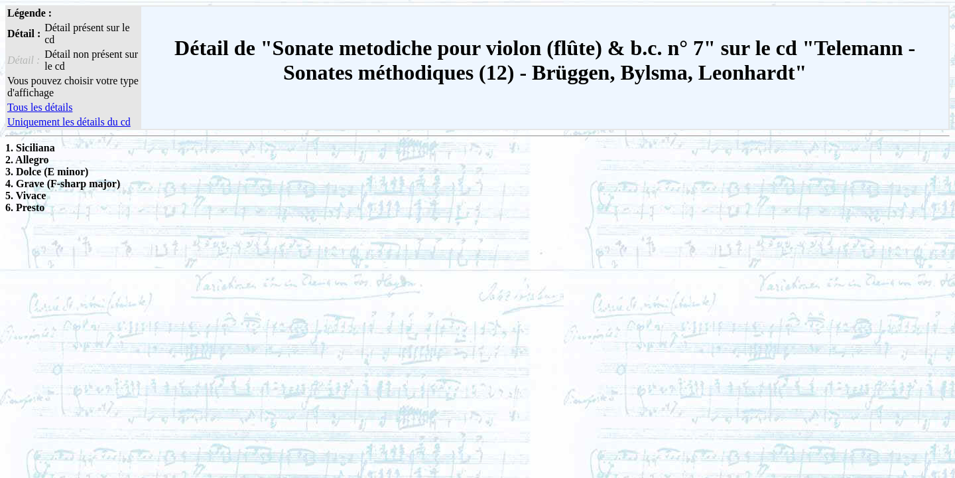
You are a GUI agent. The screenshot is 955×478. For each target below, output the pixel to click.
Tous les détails (39, 107)
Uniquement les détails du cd (69, 121)
